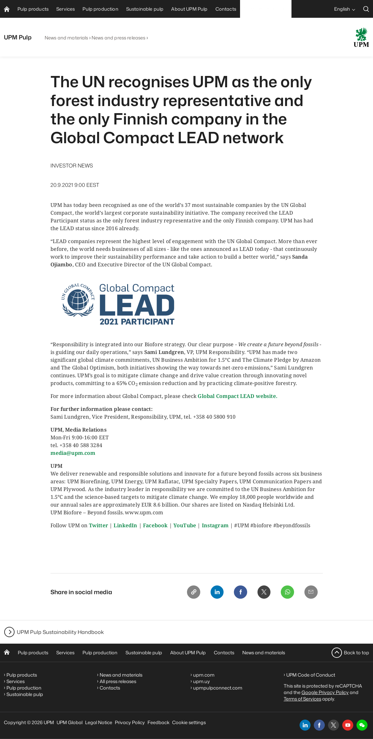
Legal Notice (98, 722)
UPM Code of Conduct (310, 674)
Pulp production (99, 652)
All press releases (118, 681)
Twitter (98, 525)
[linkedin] (305, 725)
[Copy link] (188, 592)
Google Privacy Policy (325, 692)
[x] (333, 725)
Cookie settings (189, 722)
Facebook (155, 525)
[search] (366, 9)
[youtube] (347, 725)
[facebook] (319, 725)
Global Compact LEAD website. (237, 396)
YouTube (184, 525)
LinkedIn (125, 525)
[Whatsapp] (286, 592)
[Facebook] (237, 592)
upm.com (203, 674)
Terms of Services (302, 698)
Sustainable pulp (144, 652)
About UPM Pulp (188, 652)
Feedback (159, 722)
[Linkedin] (212, 592)
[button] (362, 725)
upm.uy (201, 681)
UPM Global (69, 722)
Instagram (215, 525)
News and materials (66, 37)
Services (65, 652)
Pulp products (33, 652)
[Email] (310, 592)
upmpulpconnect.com (217, 687)
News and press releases (118, 37)
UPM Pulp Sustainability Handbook (60, 632)
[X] (261, 592)
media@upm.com (73, 452)
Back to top (356, 652)
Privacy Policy (130, 722)
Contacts (224, 652)
